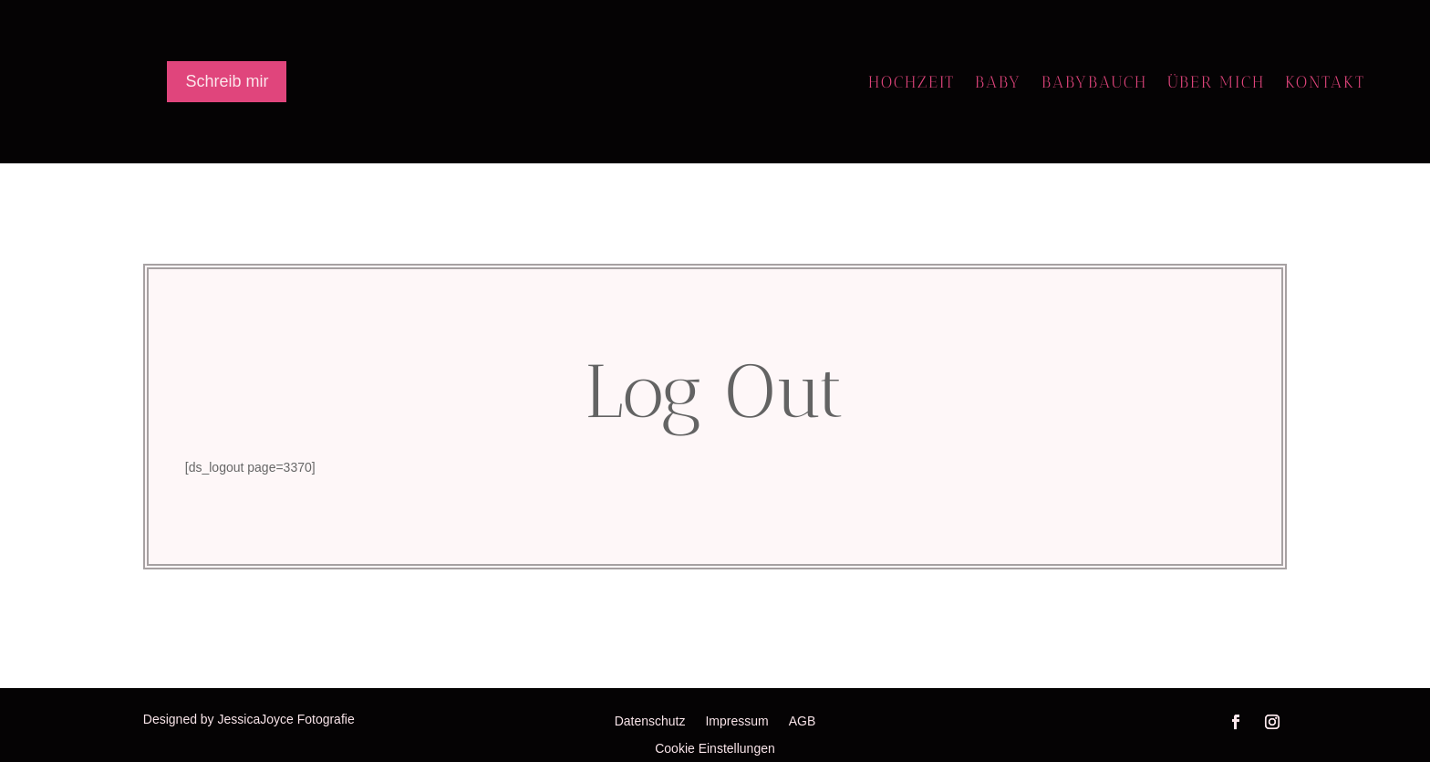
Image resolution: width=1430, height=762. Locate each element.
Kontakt (1325, 84)
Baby (998, 84)
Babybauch (1094, 84)
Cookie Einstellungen (715, 749)
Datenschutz (650, 721)
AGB (802, 721)
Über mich (1216, 84)
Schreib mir (226, 81)
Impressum (736, 721)
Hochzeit (911, 84)
